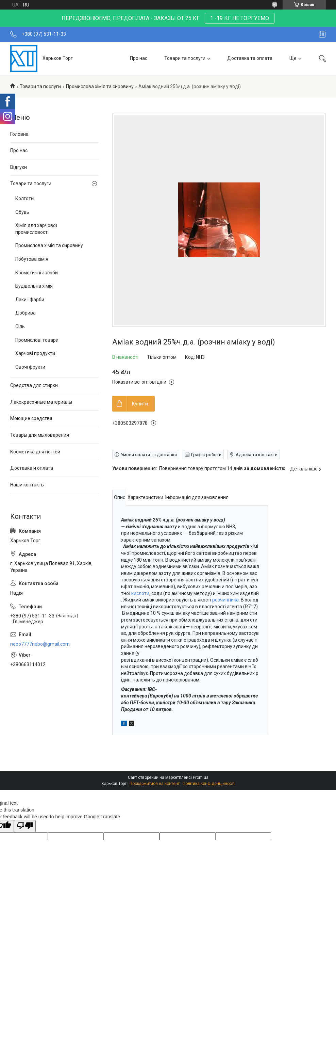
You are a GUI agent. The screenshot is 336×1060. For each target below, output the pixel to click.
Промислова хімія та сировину (100, 86)
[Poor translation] (25, 826)
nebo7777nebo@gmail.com (40, 644)
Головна (19, 134)
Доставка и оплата (31, 468)
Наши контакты (27, 484)
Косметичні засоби (36, 272)
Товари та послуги (184, 58)
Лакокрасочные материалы (41, 402)
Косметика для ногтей (35, 451)
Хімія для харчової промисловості (36, 229)
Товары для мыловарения (39, 435)
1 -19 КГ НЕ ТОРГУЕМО (239, 18)
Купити (140, 403)
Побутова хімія (31, 259)
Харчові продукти (35, 353)
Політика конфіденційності (209, 783)
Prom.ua (200, 777)
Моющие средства (31, 418)
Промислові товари (36, 340)
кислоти (140, 593)
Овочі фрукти (30, 367)
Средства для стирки (34, 385)
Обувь (22, 212)
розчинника (225, 600)
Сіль (20, 326)
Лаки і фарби (29, 299)
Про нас (138, 58)
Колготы (24, 198)
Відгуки (18, 167)
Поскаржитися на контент (155, 783)
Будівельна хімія (34, 286)
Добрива (25, 313)
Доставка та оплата (249, 58)
